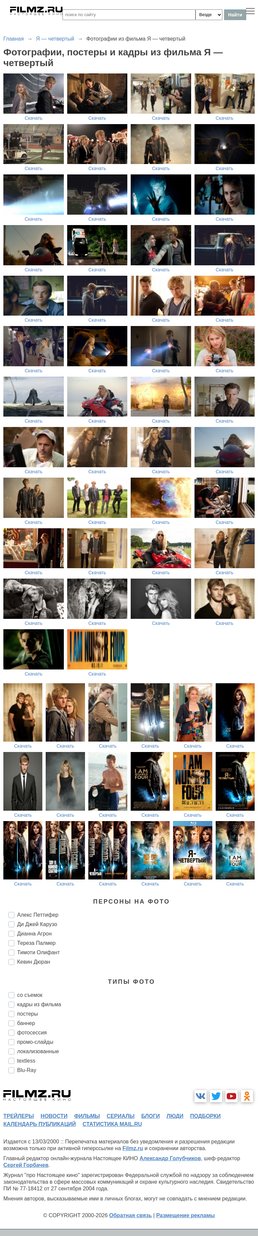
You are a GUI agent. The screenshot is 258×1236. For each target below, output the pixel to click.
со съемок (29, 995)
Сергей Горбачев (25, 1165)
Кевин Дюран (33, 962)
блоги (150, 1116)
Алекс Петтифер (37, 915)
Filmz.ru (133, 1148)
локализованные (38, 1051)
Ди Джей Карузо (37, 924)
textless (26, 1061)
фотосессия (32, 1032)
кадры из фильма (39, 1004)
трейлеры (18, 1116)
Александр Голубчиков (170, 1158)
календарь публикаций (39, 1124)
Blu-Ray (26, 1070)
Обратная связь (130, 1215)
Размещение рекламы (185, 1215)
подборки (205, 1116)
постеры (27, 1014)
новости (54, 1116)
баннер (26, 1023)
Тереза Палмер (36, 943)
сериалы (120, 1116)
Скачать (34, 118)
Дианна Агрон (34, 933)
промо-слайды (35, 1042)
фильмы (87, 1116)
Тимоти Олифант (38, 952)
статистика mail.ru (112, 1124)
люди (175, 1116)
